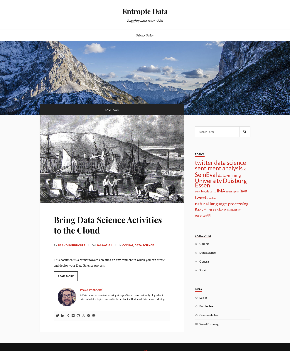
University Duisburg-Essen (222, 183)
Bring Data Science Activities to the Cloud (108, 225)
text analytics (232, 191)
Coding (127, 245)
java (243, 191)
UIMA (219, 191)
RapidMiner (203, 209)
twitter (204, 162)
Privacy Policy (145, 35)
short (197, 191)
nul (214, 209)
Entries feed (207, 306)
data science (230, 162)
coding (212, 198)
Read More (66, 276)
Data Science (144, 245)
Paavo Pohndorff (71, 245)
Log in (203, 297)
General (204, 261)
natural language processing (221, 203)
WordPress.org (209, 324)
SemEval (206, 174)
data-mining (229, 175)
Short (202, 270)
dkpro (221, 209)
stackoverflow (233, 209)
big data (207, 191)
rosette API (203, 215)
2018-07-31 (104, 245)
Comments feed (209, 315)
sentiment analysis (219, 168)
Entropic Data (145, 11)
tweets (201, 197)
